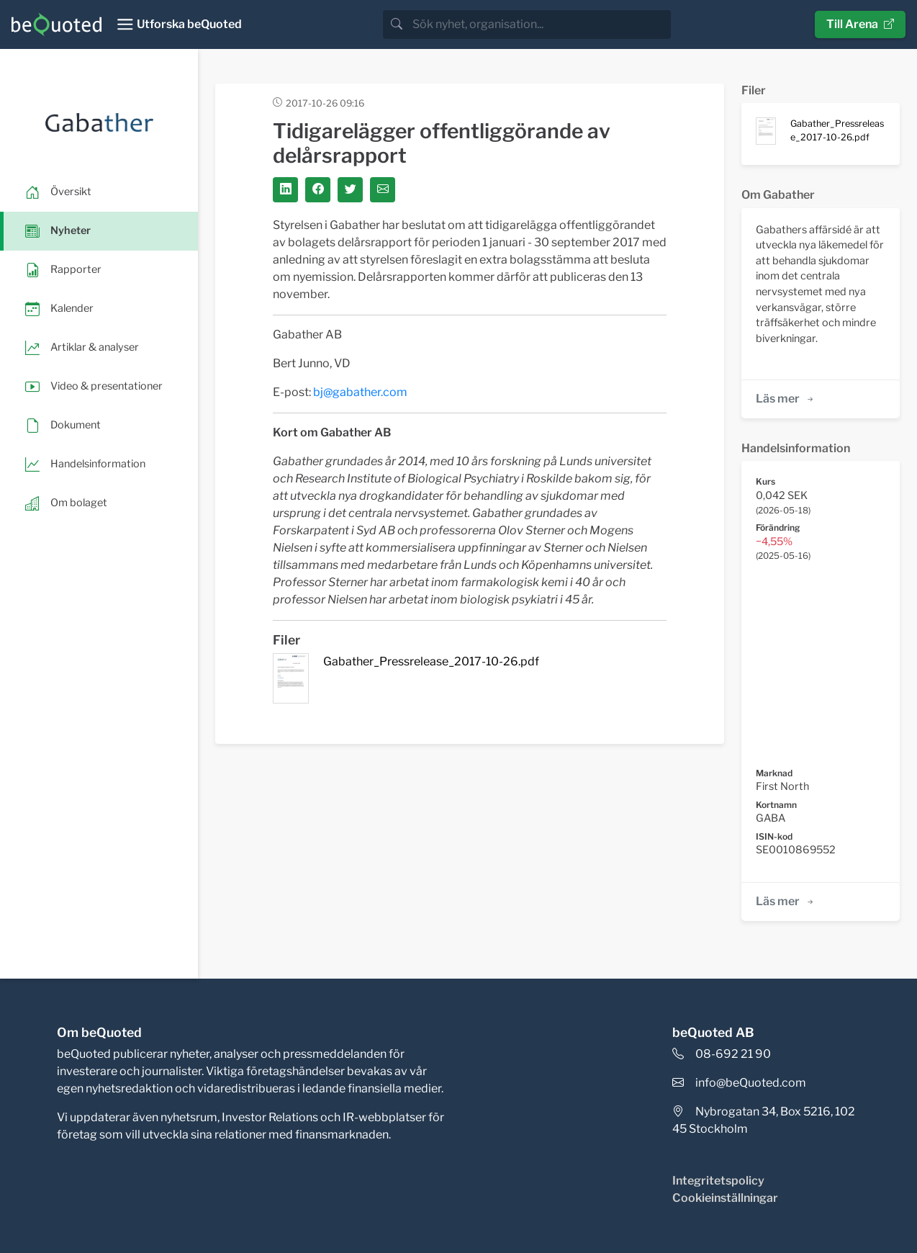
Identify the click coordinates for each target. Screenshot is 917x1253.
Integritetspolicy (718, 1180)
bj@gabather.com (360, 392)
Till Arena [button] (860, 24)
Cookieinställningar (725, 1198)
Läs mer (786, 398)
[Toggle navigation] (179, 24)
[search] (540, 24)
